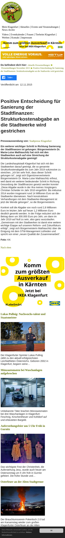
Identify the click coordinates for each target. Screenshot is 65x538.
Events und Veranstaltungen (44, 27)
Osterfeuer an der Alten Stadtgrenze (22, 481)
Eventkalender (18, 34)
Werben (5, 37)
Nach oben (6, 247)
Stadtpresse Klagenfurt (40, 141)
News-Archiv (8, 30)
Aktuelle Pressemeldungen (39, 65)
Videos (5, 34)
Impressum (26, 37)
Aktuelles (24, 27)
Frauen (30, 34)
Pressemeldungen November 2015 (15, 68)
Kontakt (15, 37)
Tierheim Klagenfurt (45, 34)
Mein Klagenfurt (10, 27)
